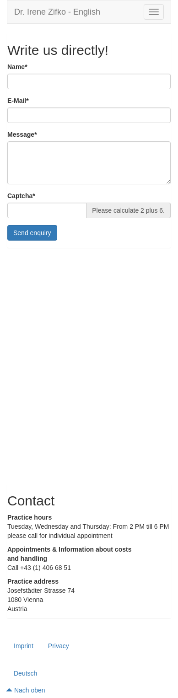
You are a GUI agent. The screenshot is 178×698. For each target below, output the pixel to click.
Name (17, 67)
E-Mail (18, 101)
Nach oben (25, 690)
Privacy (58, 646)
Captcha (21, 196)
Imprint (23, 646)
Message (22, 134)
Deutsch (25, 673)
